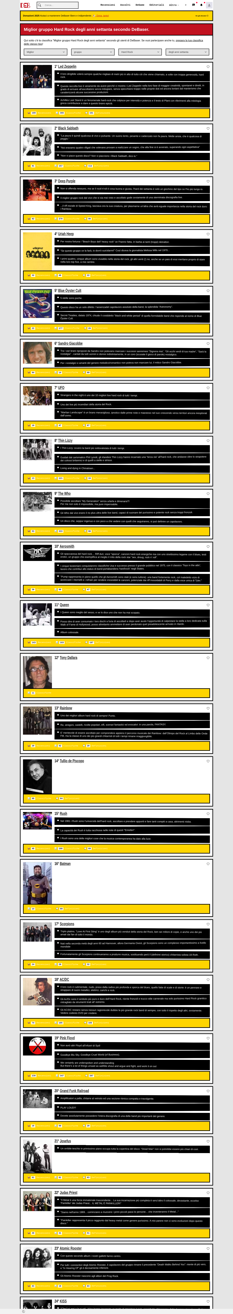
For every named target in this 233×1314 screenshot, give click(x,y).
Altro (173, 5)
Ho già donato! (201, 16)
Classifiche (70, 113)
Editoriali (157, 5)
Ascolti (125, 5)
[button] (186, 5)
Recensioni (107, 5)
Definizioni (99, 113)
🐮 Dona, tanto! (101, 16)
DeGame (140, 5)
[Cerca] (57, 5)
